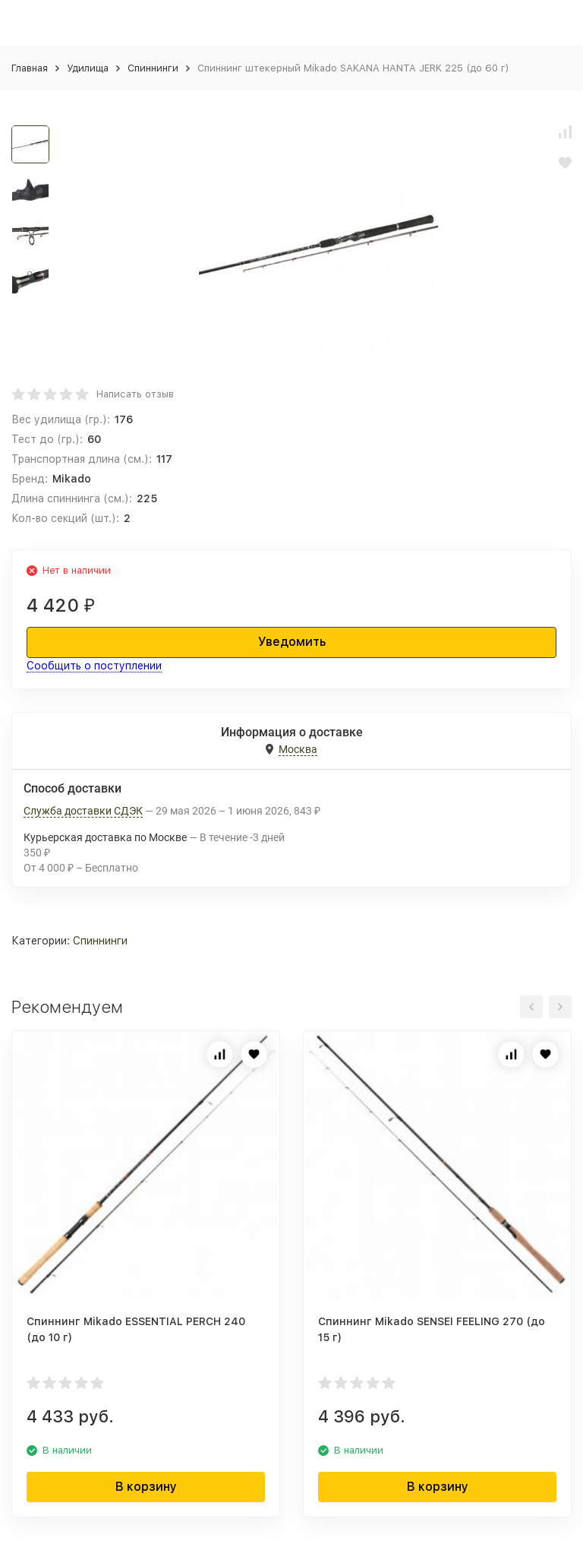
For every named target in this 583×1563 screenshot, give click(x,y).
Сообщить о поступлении (94, 666)
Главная (29, 68)
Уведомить (292, 641)
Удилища (88, 68)
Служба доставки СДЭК (83, 811)
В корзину (146, 1486)
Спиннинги (153, 68)
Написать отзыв (135, 394)
